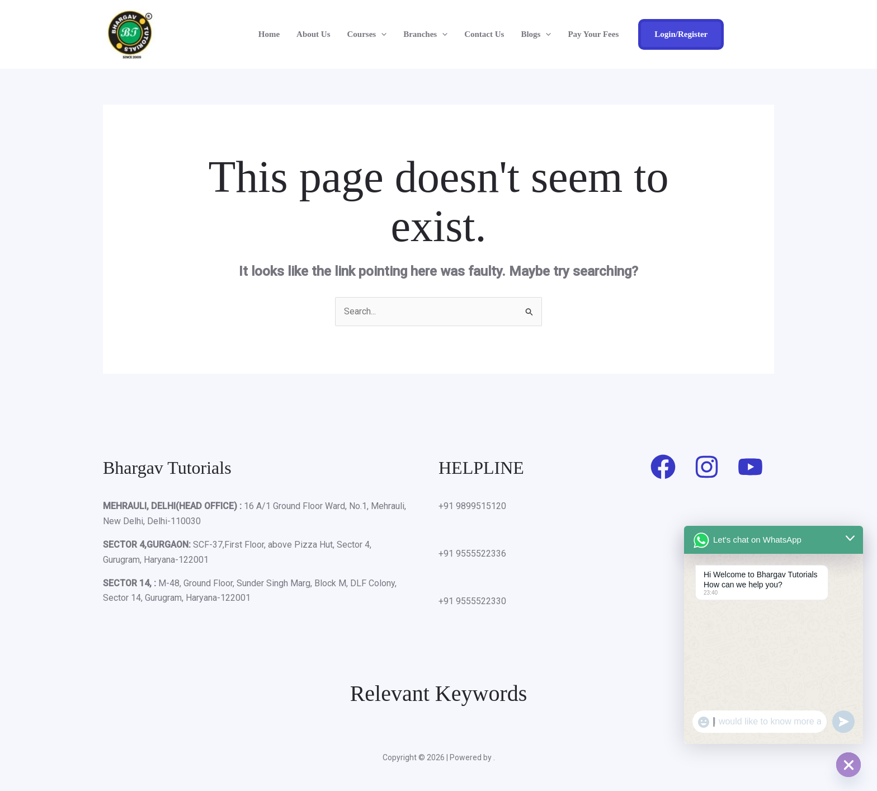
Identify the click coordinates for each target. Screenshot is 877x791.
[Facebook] (663, 466)
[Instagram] (706, 466)
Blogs (536, 34)
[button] (381, 34)
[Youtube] (750, 466)
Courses (367, 34)
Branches (425, 34)
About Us (313, 34)
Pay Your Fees (593, 34)
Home (269, 34)
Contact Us (484, 34)
